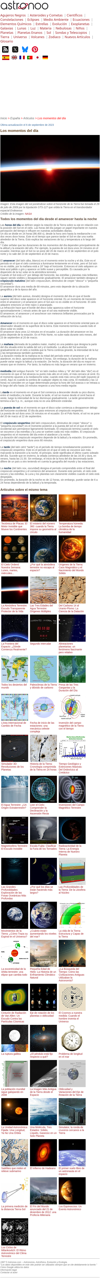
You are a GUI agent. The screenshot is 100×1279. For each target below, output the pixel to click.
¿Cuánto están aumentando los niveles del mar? (43, 932)
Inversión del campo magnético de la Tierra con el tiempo (72, 724)
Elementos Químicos (15, 24)
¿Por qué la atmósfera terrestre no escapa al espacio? (43, 566)
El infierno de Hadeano (43, 1167)
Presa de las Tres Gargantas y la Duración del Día (72, 686)
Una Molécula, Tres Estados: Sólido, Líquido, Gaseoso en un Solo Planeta (43, 1130)
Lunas (21, 28)
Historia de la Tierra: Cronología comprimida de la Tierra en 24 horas (43, 765)
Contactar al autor (8, 1272)
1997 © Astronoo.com (10, 1262)
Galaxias (6, 28)
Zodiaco (54, 37)
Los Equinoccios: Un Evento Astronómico (72, 1206)
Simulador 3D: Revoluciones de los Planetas (14, 765)
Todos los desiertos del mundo (14, 684)
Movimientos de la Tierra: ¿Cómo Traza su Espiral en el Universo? (14, 932)
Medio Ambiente (56, 19)
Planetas (6, 32)
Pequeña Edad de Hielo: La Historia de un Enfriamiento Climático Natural (43, 972)
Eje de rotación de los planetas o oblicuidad (43, 1012)
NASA (28, 213)
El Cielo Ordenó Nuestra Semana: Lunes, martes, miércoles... (14, 567)
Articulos (28, 118)
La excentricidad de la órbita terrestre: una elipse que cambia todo (14, 970)
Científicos (74, 15)
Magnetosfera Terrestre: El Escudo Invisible (14, 846)
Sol (48, 32)
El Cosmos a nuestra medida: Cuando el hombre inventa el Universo (72, 1015)
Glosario (6, 41)
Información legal (8, 1270)
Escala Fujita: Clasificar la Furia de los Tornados (43, 846)
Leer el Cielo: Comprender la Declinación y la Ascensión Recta (43, 808)
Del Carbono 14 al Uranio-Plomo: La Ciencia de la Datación (72, 607)
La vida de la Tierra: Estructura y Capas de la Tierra (72, 932)
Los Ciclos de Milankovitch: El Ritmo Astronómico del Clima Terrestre (14, 1250)
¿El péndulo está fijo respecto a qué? (43, 1054)
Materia (45, 28)
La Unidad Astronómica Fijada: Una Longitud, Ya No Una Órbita (14, 1128)
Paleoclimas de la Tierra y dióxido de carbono (43, 684)
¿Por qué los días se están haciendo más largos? (43, 888)
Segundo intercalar (43, 642)
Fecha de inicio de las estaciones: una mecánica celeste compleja (43, 725)
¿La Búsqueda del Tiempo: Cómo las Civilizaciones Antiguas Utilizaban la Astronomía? (72, 973)
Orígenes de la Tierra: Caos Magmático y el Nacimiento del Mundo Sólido (72, 567)
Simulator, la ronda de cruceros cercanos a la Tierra (72, 1128)
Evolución (59, 24)
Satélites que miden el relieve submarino (14, 1168)
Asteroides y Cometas (46, 15)
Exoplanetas (80, 24)
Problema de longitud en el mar (72, 1054)
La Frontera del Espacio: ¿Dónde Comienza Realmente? (14, 645)
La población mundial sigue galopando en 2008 (14, 1090)
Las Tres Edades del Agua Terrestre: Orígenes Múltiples (43, 607)
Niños (80, 28)
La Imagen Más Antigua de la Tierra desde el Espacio (43, 1090)
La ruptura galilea (14, 1052)
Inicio (3, 118)
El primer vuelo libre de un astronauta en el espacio (72, 1169)
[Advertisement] (50, 88)
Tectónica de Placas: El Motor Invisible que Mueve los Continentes (14, 525)
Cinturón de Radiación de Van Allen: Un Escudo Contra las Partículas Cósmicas (14, 1015)
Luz (33, 28)
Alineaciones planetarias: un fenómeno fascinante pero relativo (72, 646)
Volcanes (38, 37)
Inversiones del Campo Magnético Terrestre (72, 805)
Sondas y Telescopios (71, 32)
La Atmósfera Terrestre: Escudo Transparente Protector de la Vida (14, 607)
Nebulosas (64, 28)
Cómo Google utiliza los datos (14, 1267)
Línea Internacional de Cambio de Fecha (14, 722)
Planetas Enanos (29, 32)
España (15, 118)
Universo (20, 37)
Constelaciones (11, 19)
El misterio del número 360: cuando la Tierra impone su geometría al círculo (43, 526)
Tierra (4, 37)
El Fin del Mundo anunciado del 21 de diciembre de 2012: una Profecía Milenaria (43, 1209)
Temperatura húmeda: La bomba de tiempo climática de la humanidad (72, 526)
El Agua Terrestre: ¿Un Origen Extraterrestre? (14, 805)
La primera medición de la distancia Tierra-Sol (14, 1206)
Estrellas (42, 24)
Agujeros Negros (13, 15)
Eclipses (33, 19)
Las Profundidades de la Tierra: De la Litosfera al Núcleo (72, 888)
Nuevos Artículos (77, 37)
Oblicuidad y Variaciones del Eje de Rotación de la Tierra (72, 1090)
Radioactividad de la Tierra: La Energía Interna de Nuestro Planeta (72, 849)
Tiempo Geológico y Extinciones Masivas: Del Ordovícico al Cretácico (72, 766)
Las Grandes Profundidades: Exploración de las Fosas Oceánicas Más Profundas (14, 891)
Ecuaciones (81, 19)
